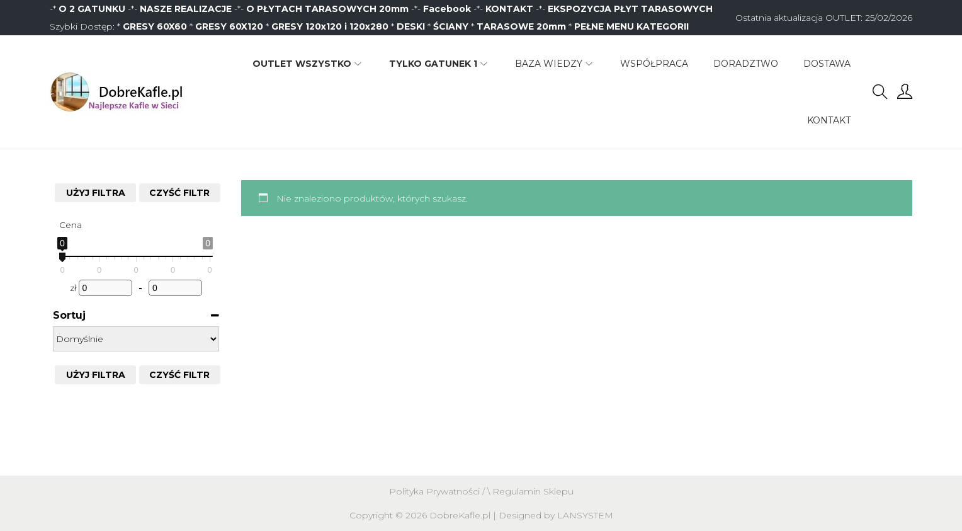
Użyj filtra (95, 192)
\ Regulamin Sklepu (530, 491)
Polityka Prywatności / (438, 491)
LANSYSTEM (585, 515)
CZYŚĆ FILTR (179, 192)
